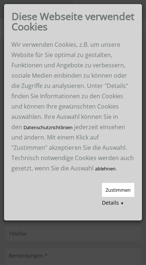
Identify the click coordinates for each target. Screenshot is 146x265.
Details (113, 202)
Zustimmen (118, 190)
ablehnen (105, 168)
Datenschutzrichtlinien (48, 127)
